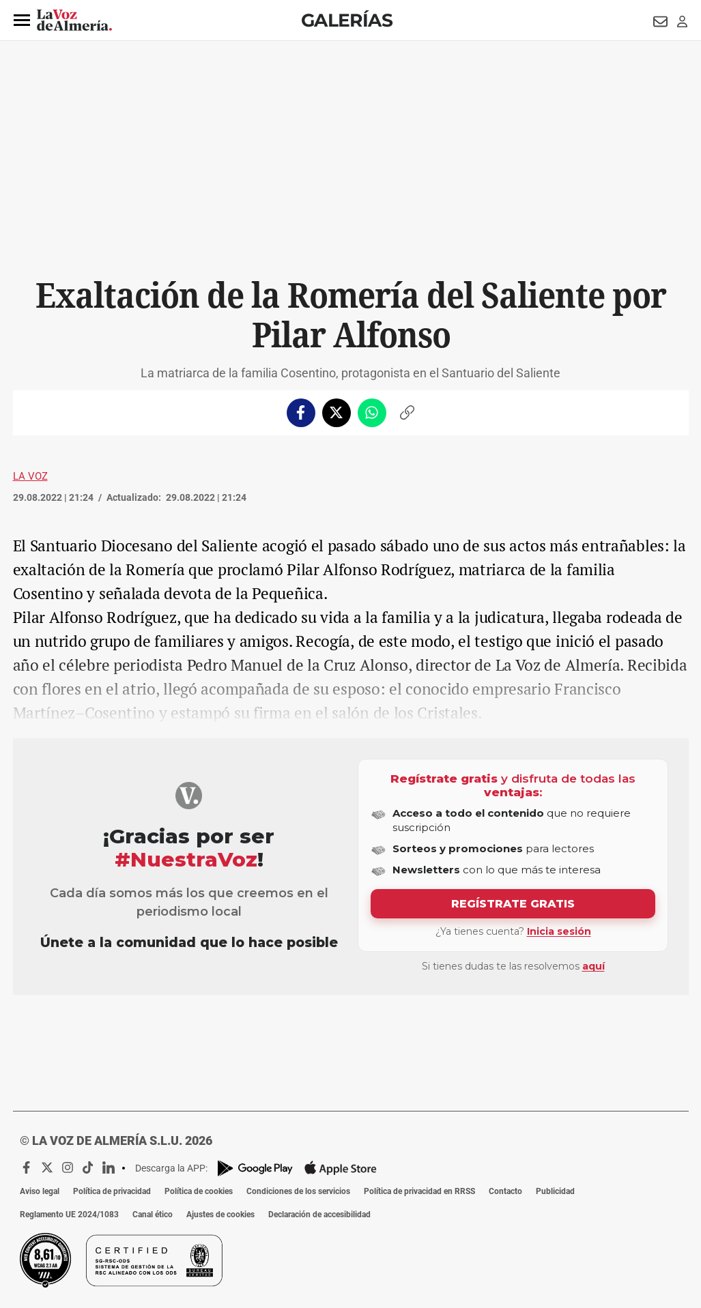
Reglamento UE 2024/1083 (69, 1214)
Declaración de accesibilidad (319, 1214)
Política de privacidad (112, 1191)
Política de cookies (198, 1191)
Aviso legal (39, 1191)
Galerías (346, 20)
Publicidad (555, 1191)
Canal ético (152, 1214)
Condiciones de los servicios (298, 1191)
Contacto (505, 1191)
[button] (22, 20)
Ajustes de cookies (220, 1214)
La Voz (30, 476)
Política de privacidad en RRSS (419, 1191)
